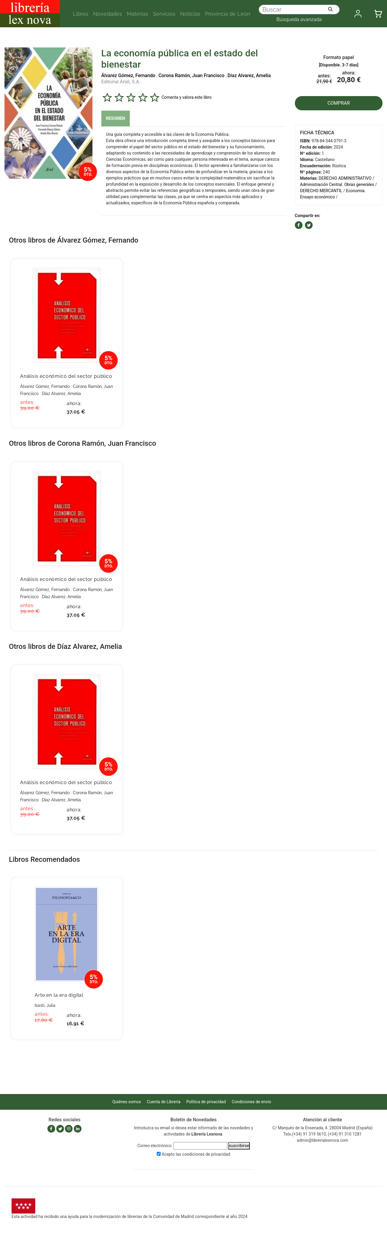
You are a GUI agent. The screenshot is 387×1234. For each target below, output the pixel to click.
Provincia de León (227, 14)
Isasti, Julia (45, 1005)
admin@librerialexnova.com (322, 1140)
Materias (137, 14)
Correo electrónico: (154, 1145)
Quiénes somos (126, 1101)
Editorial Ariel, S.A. (120, 82)
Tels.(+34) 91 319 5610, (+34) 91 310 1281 (322, 1134)
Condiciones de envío (251, 1101)
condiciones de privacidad (206, 1154)
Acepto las (195, 1154)
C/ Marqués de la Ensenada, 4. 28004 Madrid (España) (322, 1127)
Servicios (164, 14)
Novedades (107, 14)
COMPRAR (338, 103)
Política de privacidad (206, 1101)
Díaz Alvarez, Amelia (249, 75)
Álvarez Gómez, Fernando (128, 75)
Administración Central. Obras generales (337, 184)
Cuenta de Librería (163, 1101)
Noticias (190, 14)
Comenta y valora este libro (186, 97)
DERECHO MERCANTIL (321, 190)
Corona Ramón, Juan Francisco (192, 75)
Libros (80, 14)
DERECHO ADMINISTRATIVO (345, 178)
